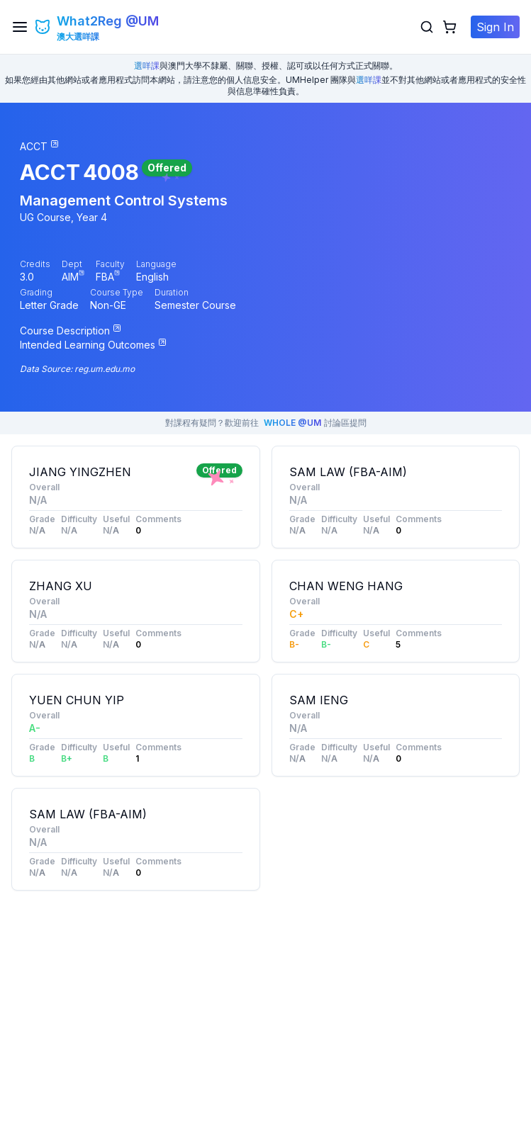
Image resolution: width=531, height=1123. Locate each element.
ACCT (50, 172)
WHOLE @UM (292, 422)
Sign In (495, 27)
